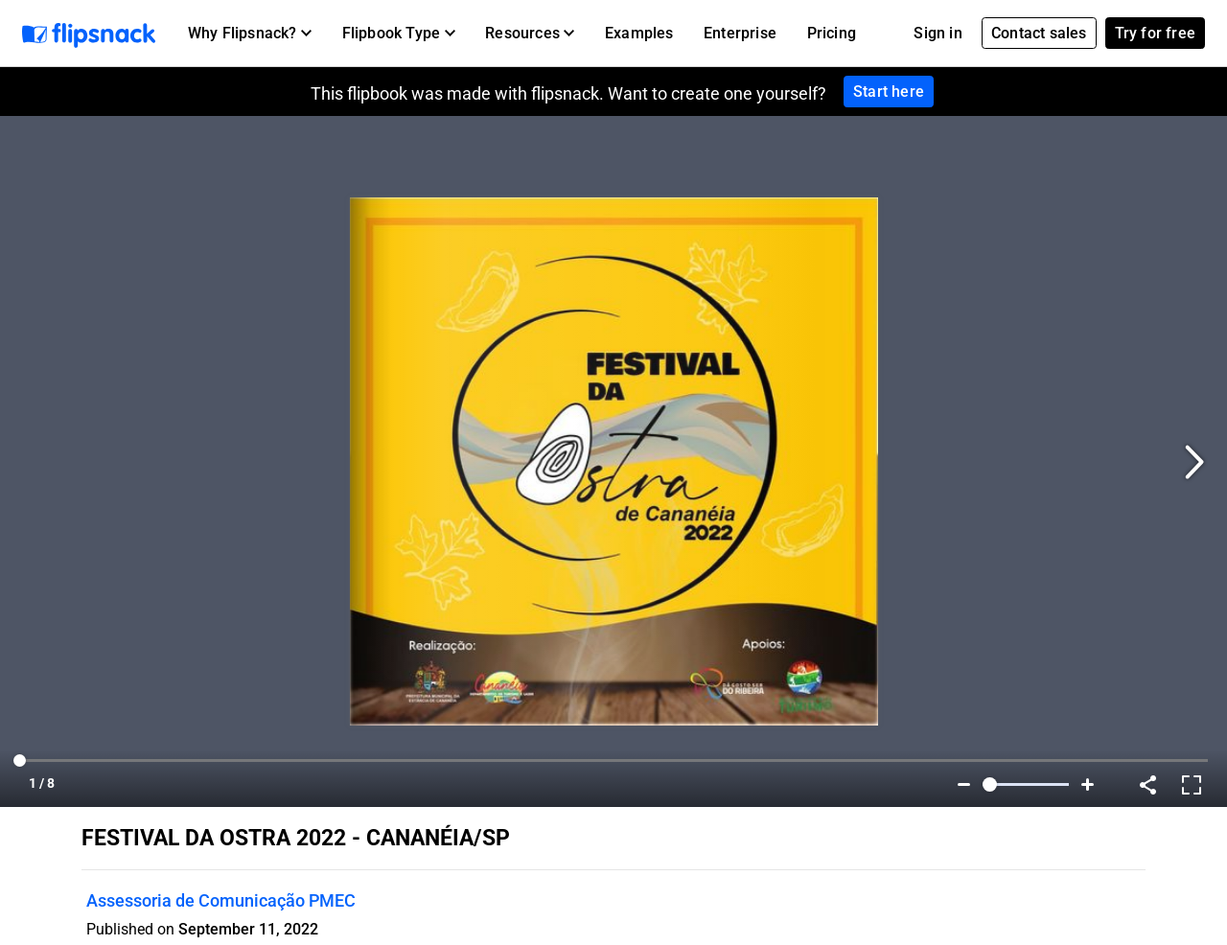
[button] (250, 33)
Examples (639, 33)
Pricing (831, 33)
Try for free (1155, 33)
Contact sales (1039, 33)
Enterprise (740, 33)
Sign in (937, 33)
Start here (888, 91)
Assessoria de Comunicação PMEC (221, 900)
